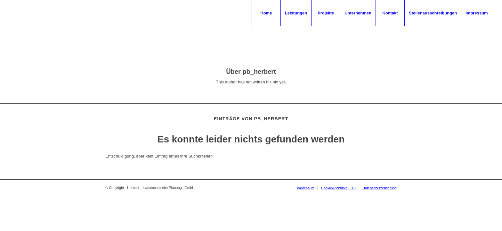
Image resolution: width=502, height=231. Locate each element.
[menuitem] (266, 13)
